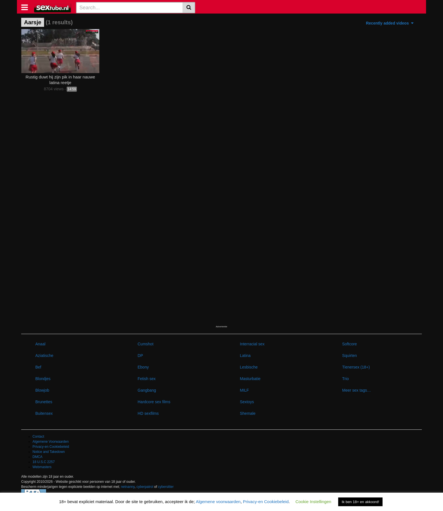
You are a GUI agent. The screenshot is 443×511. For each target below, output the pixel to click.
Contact (38, 436)
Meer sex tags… (356, 390)
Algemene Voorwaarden (50, 442)
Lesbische (249, 367)
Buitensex (44, 413)
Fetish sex (147, 378)
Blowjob (42, 390)
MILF (244, 390)
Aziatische (44, 355)
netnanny (128, 487)
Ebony (143, 367)
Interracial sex (252, 344)
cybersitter (165, 487)
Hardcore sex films (154, 402)
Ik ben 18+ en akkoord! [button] (360, 502)
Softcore (349, 344)
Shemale (247, 413)
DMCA (37, 457)
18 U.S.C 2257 (43, 462)
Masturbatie (250, 378)
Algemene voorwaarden (218, 501)
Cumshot (145, 344)
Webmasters (41, 467)
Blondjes (43, 378)
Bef (38, 367)
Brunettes (43, 402)
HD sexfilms (148, 413)
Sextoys (247, 402)
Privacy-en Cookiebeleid (50, 447)
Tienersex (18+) (356, 367)
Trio (345, 378)
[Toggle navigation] (26, 7)
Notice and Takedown (48, 452)
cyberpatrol (144, 487)
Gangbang (147, 390)
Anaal (40, 344)
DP (140, 355)
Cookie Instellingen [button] (313, 501)
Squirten (349, 355)
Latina (245, 355)
